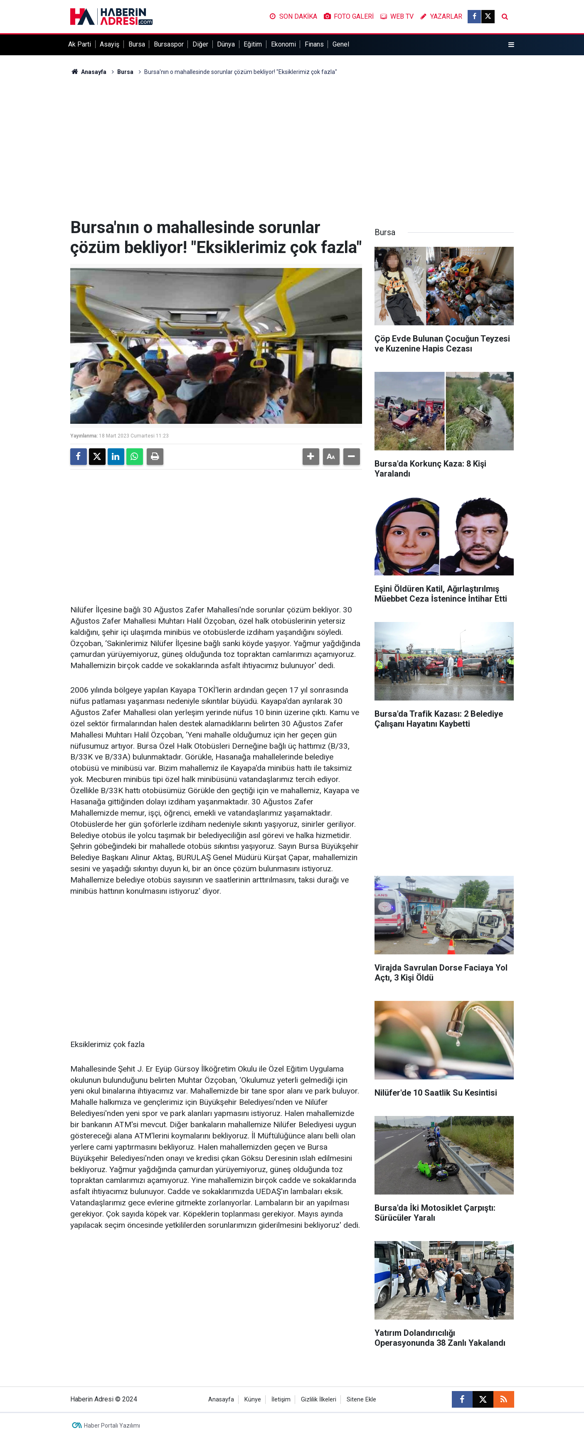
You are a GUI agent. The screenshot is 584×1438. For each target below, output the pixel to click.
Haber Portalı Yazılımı (112, 1425)
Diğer (200, 44)
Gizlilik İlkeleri (318, 1399)
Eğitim (253, 44)
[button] (311, 456)
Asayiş (109, 44)
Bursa (136, 44)
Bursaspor (169, 44)
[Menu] (511, 44)
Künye (252, 1399)
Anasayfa (88, 72)
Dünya (226, 44)
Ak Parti (79, 44)
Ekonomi (283, 44)
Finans (314, 44)
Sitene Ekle (361, 1399)
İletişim (281, 1399)
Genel (341, 44)
